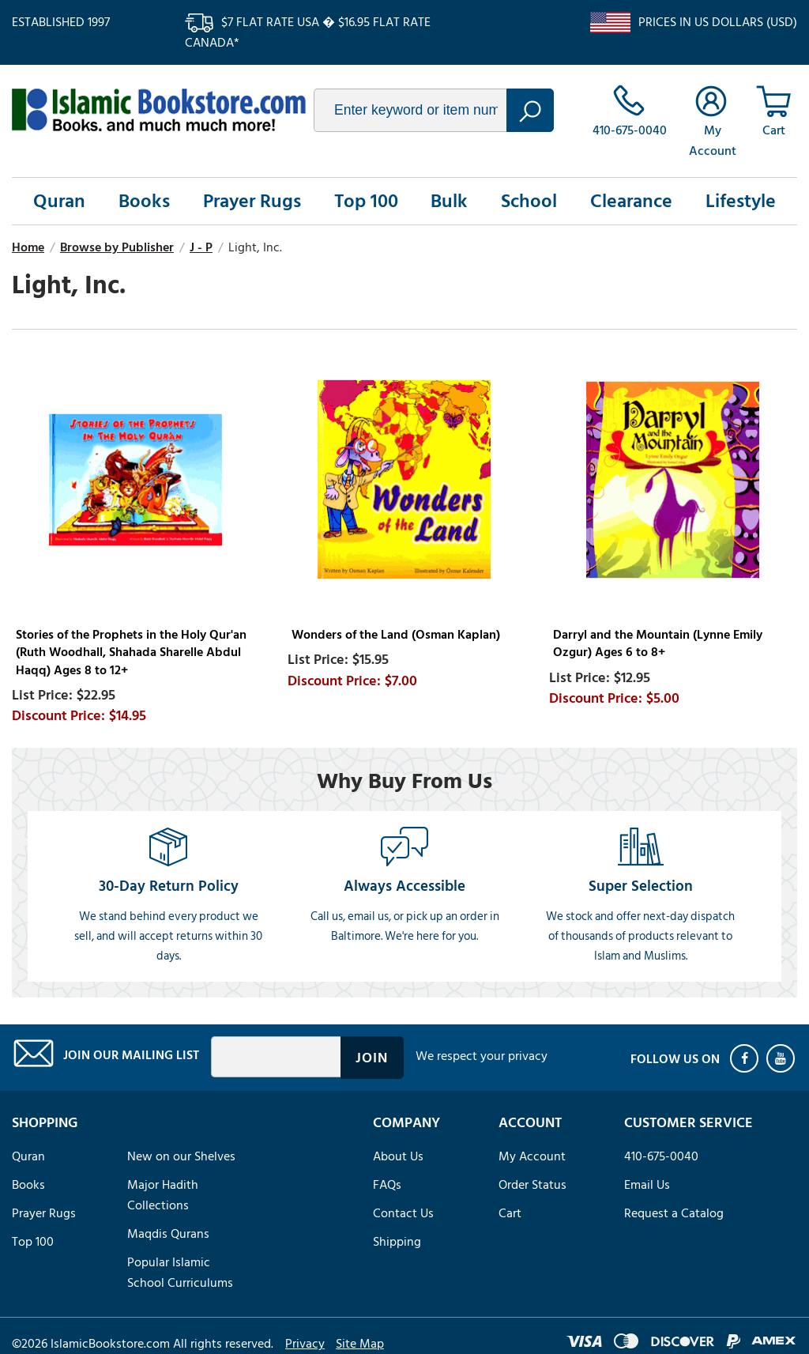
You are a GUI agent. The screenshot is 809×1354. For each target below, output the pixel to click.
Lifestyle (741, 201)
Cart (510, 1213)
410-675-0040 (661, 1156)
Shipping (397, 1241)
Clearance (631, 201)
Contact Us (403, 1213)
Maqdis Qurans (168, 1234)
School (529, 201)
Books (144, 201)
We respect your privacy (481, 1056)
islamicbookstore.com (159, 110)
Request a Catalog (674, 1213)
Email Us (647, 1185)
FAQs (387, 1185)
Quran (59, 201)
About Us (398, 1156)
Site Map (360, 1343)
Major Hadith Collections (162, 1195)
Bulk (449, 201)
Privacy (305, 1343)
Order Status (532, 1185)
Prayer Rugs (252, 201)
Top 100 (366, 201)
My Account (532, 1156)
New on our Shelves (181, 1156)
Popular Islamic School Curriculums (180, 1272)
